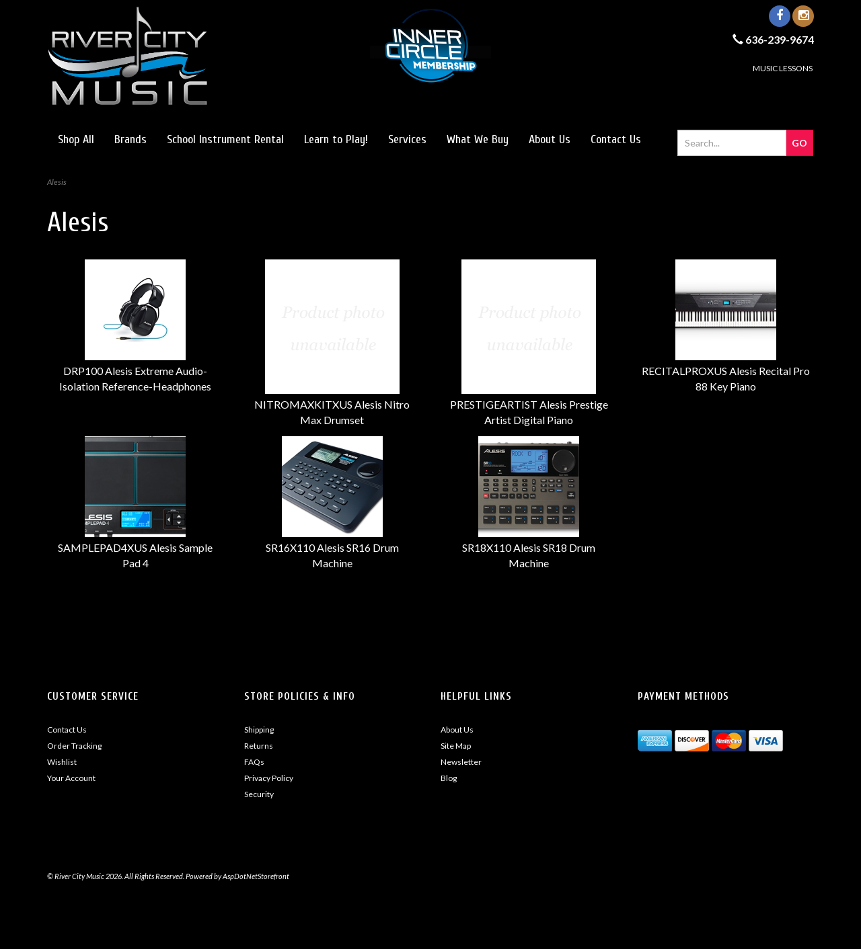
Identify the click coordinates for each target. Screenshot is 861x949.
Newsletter (461, 762)
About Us (549, 139)
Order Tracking (74, 746)
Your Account (71, 778)
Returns (258, 746)
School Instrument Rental (225, 139)
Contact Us (616, 139)
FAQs (254, 762)
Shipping (259, 730)
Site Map (456, 746)
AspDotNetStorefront (256, 876)
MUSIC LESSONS (783, 68)
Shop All (76, 139)
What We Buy (478, 139)
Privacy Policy (268, 778)
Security (259, 794)
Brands (130, 139)
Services (407, 139)
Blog (449, 778)
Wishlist (62, 762)
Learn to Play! (336, 139)
